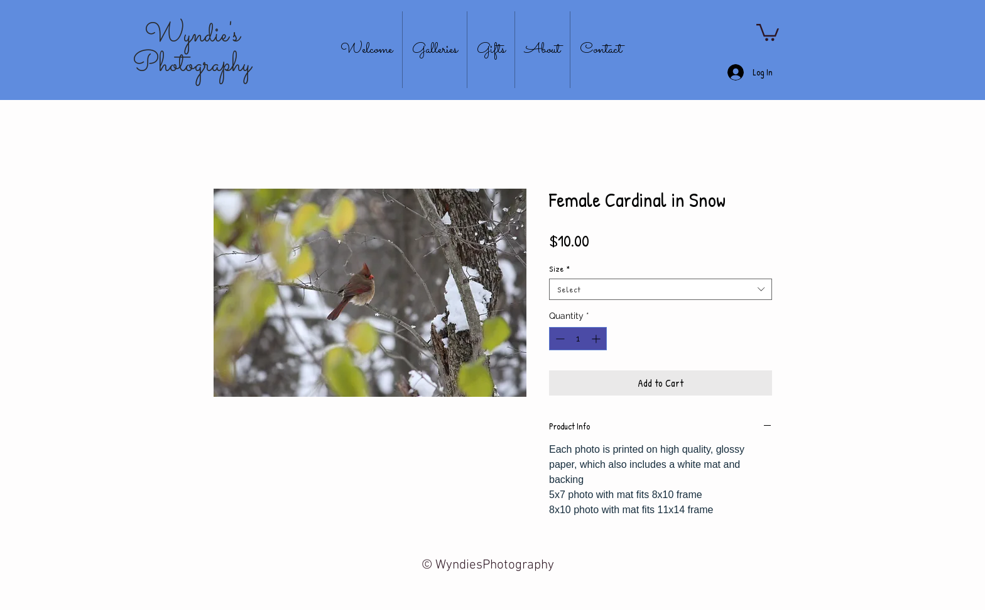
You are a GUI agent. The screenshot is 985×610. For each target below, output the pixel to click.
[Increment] (597, 339)
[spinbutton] (578, 339)
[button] (767, 31)
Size (559, 268)
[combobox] (660, 289)
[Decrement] (559, 339)
